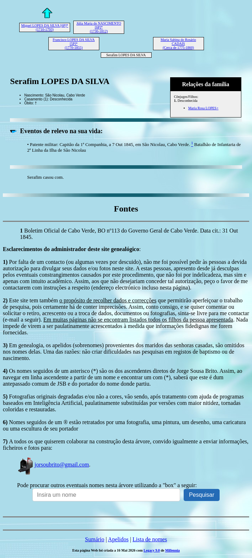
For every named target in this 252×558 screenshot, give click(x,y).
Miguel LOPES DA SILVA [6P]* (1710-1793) (44, 27)
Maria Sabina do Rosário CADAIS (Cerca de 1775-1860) (178, 43)
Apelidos (118, 539)
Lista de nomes (149, 539)
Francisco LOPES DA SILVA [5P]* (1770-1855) (74, 43)
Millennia (172, 550)
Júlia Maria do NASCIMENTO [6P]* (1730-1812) (99, 27)
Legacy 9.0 (151, 550)
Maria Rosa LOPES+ (203, 108)
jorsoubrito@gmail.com (53, 464)
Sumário (94, 539)
